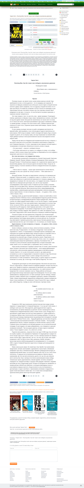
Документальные (64, 17)
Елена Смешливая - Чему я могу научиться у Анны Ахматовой (27, 412)
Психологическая (29, 477)
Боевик (11, 471)
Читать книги (23, 4)
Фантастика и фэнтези (64, 11)
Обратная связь (59, 481)
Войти (65, 1)
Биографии (35, 32)
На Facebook (14, 382)
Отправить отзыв (13, 464)
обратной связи (42, 486)
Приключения (63, 20)
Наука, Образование (64, 15)
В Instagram (33, 382)
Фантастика (49, 4)
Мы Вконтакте (52, 382)
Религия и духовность (64, 26)
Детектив (11, 472)
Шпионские (12, 480)
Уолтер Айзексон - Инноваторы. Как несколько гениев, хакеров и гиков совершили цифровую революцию (40, 413)
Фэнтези (27, 480)
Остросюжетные (44, 475)
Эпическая (27, 481)
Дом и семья (63, 23)
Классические (12, 476)
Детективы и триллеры (31, 4)
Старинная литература (65, 29)
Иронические (12, 473)
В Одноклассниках (43, 382)
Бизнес (62, 25)
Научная (27, 476)
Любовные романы (41, 4)
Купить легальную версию (45, 40)
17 (43, 376)
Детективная (28, 473)
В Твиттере (23, 382)
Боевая (27, 471)
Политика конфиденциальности (62, 480)
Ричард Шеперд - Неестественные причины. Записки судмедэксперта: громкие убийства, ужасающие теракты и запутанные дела (52, 414)
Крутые (11, 477)
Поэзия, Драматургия (64, 34)
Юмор (62, 31)
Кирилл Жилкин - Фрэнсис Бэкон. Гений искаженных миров (15, 412)
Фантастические (44, 473)
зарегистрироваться (21, 434)
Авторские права (33, 13)
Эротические (43, 477)
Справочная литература (65, 28)
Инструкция (50, 49)
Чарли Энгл (35, 27)
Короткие (42, 472)
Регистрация (71, 1)
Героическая (28, 472)
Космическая (28, 475)
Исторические (12, 475)
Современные (43, 476)
